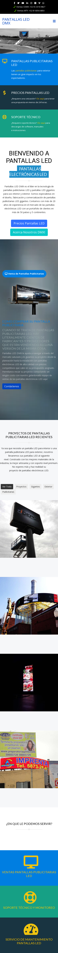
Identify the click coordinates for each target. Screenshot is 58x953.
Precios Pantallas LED (29, 223)
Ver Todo (7, 486)
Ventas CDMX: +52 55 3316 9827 (30, 7)
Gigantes (35, 486)
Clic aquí (40, 98)
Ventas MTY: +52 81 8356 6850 (30, 10)
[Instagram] (31, 3)
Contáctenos (11, 386)
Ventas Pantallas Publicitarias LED (29, 874)
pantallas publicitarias (26, 70)
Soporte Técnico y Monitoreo (29, 907)
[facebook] (14, 3)
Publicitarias (8, 491)
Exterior (48, 486)
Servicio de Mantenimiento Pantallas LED (29, 941)
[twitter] (18, 3)
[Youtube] (23, 3)
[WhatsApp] (43, 3)
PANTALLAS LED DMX (16, 21)
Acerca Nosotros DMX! (29, 232)
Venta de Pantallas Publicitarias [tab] (24, 273)
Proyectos (21, 486)
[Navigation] (54, 21)
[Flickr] (35, 3)
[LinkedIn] (27, 3)
